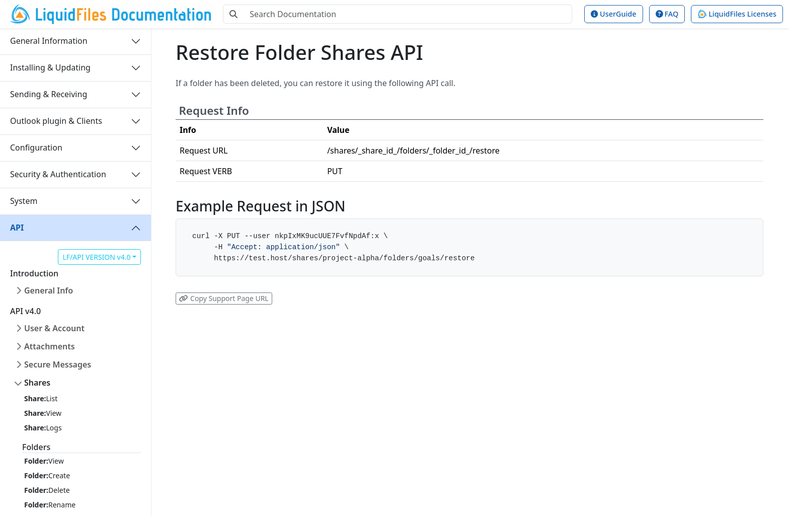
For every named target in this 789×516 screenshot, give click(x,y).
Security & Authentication (58, 174)
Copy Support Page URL (223, 298)
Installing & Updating (50, 67)
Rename (49, 504)
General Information (49, 40)
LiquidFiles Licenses (736, 14)
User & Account (54, 328)
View (42, 413)
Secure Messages (57, 364)
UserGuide (613, 14)
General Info (48, 290)
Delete (47, 490)
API (17, 227)
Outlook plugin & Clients (56, 120)
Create (47, 475)
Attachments (49, 346)
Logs (43, 427)
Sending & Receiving (48, 94)
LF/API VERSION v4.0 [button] (96, 257)
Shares (37, 382)
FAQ (667, 14)
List (40, 398)
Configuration (36, 147)
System (23, 200)
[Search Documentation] (408, 14)
